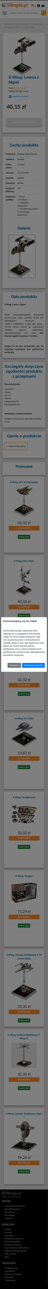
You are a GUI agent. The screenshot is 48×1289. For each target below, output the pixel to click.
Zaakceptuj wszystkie (33, 665)
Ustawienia (14, 665)
